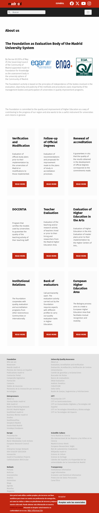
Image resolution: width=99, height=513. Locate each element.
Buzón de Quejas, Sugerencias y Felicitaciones (70, 391)
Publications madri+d (15, 373)
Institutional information (61, 470)
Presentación (12, 436)
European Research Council (18, 444)
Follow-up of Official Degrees (50, 142)
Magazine (10, 491)
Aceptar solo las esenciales (72, 504)
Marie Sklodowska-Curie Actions (20, 441)
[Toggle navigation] (88, 12)
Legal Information (58, 472)
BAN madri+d (12, 404)
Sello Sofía (55, 389)
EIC (8, 446)
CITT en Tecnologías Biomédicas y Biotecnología (70, 409)
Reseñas (10, 488)
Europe (10, 433)
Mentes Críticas (13, 494)
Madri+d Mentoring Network (18, 407)
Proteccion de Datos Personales (64, 478)
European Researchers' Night (62, 446)
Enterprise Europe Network (17, 449)
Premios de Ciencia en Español (19, 370)
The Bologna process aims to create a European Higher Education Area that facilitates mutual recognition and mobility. (82, 312)
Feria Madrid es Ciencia (60, 436)
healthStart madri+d (15, 412)
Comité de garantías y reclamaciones (66, 373)
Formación (11, 381)
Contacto (10, 383)
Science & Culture (58, 454)
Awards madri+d (13, 367)
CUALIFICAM (55, 386)
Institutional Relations (21, 282)
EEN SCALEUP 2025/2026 (16, 452)
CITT (53, 396)
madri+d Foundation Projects (18, 457)
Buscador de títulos (59, 375)
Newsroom (11, 365)
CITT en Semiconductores (61, 401)
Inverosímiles (12, 475)
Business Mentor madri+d (17, 415)
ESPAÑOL (60, 3)
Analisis (10, 478)
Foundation (11, 359)
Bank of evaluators (51, 282)
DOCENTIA (19, 209)
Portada (10, 470)
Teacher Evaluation (51, 211)
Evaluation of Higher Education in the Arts (82, 215)
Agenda (10, 486)
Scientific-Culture (58, 433)
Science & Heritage (59, 457)
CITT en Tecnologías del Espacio (64, 412)
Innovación (11, 454)
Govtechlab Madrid (14, 426)
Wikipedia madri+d (58, 452)
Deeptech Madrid (14, 423)
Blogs (9, 483)
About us (54, 362)
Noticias (10, 472)
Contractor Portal (14, 375)
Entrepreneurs (13, 396)
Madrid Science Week (59, 444)
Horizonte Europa (14, 438)
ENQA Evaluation (57, 381)
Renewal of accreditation (82, 140)
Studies (10, 417)
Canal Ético (55, 480)
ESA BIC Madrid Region (16, 409)
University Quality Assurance (62, 359)
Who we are (11, 362)
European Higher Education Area (80, 286)
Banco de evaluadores (60, 378)
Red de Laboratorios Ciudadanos (64, 449)
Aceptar (62, 498)
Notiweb (10, 467)
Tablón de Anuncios (15, 386)
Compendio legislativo (16, 378)
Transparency (56, 467)
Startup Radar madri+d (16, 401)
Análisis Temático (58, 383)
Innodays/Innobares (15, 428)
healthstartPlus (13, 420)
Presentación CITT (58, 399)
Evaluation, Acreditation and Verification (67, 365)
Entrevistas (11, 480)
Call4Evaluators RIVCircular (18, 460)
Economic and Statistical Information (66, 475)
